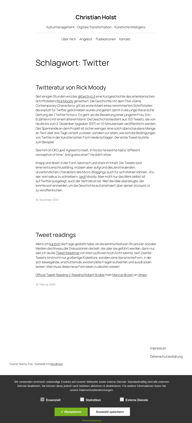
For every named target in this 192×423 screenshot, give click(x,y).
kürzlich (54, 244)
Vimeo (142, 274)
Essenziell (50, 400)
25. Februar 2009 (45, 284)
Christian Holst (96, 17)
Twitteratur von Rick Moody (71, 87)
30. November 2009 (47, 199)
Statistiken (90, 400)
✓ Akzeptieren (71, 411)
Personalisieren (91, 420)
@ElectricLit (86, 96)
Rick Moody (65, 101)
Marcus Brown (122, 274)
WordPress (56, 364)
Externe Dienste (134, 400)
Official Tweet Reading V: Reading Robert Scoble (70, 274)
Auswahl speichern (110, 411)
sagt (82, 176)
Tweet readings (56, 234)
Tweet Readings (67, 253)
